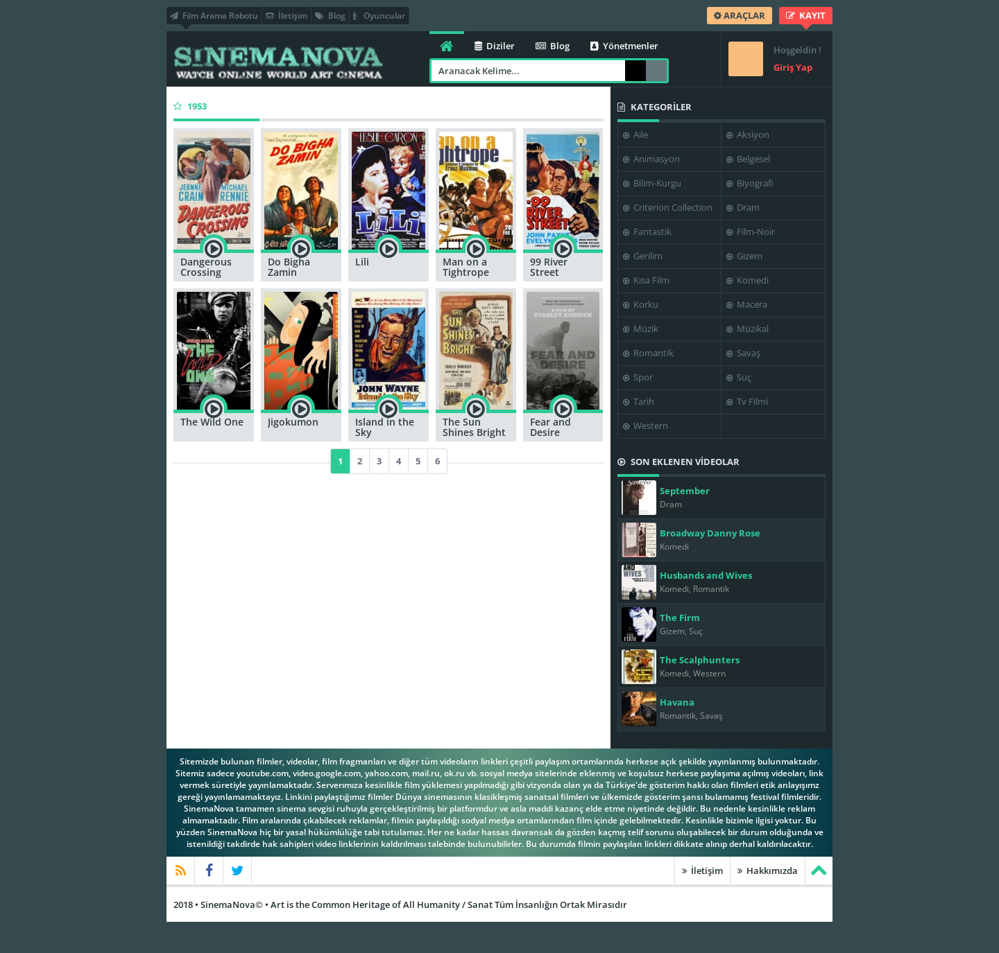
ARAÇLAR (739, 15)
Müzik (640, 328)
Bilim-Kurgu (652, 183)
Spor (638, 377)
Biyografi (750, 183)
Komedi (747, 280)
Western (645, 425)
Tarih (638, 401)
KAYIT (806, 15)
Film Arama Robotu (214, 15)
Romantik (648, 353)
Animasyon (651, 158)
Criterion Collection (667, 207)
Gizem (744, 256)
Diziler (495, 46)
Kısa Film (646, 280)
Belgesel (748, 158)
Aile (635, 134)
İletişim (286, 15)
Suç (738, 377)
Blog (330, 15)
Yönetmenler (624, 46)
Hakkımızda (767, 870)
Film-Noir (750, 231)
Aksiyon (747, 134)
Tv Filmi (747, 401)
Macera (746, 304)
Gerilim (643, 256)
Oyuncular (379, 15)
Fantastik (647, 231)
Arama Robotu (656, 70)
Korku (640, 304)
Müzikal (747, 328)
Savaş (743, 353)
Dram (743, 207)
